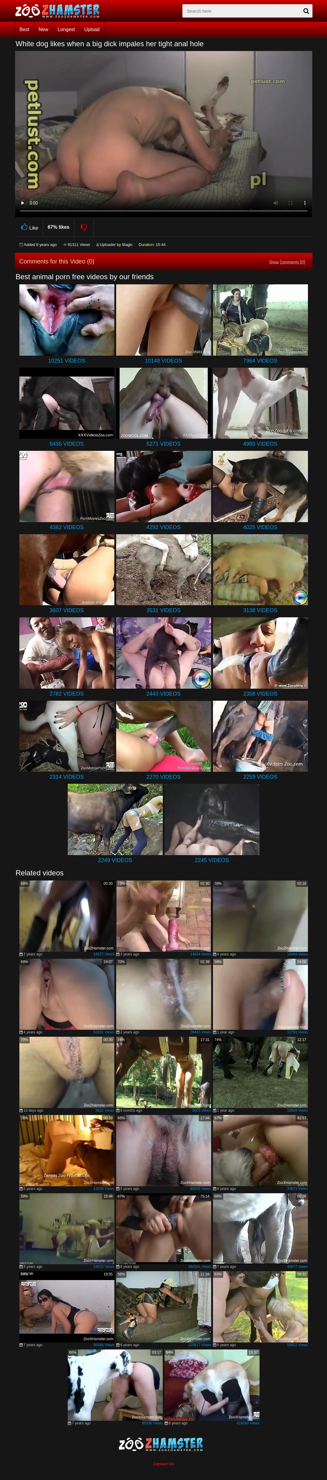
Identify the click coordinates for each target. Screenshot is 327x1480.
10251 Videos (66, 361)
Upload (92, 29)
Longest (66, 29)
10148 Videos (163, 361)
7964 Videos (260, 361)
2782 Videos (67, 694)
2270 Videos (163, 777)
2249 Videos (115, 860)
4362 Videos (67, 527)
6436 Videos (67, 444)
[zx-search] (247, 11)
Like (28, 227)
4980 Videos (260, 444)
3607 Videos (67, 610)
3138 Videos (260, 610)
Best (24, 29)
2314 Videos (67, 777)
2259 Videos (260, 777)
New (43, 29)
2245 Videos (212, 860)
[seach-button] (306, 11)
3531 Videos (163, 610)
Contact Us (163, 1464)
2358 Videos (260, 694)
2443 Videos (163, 694)
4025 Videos (260, 527)
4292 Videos (163, 527)
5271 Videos (163, 444)
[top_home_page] (60, 11)
